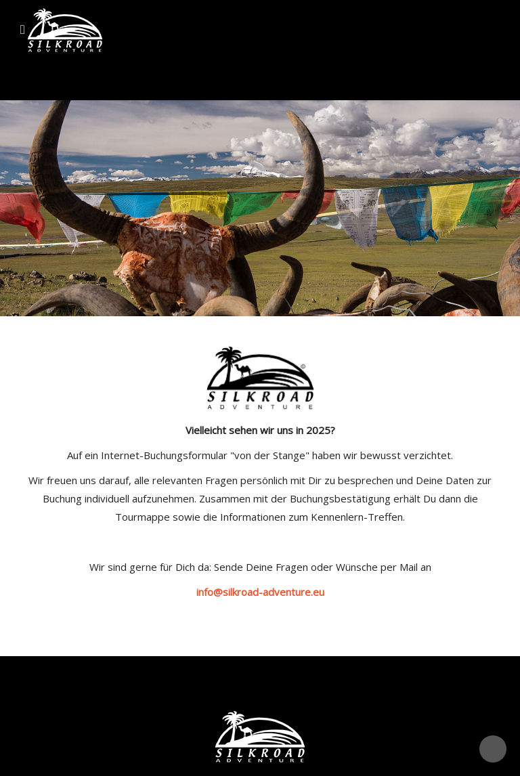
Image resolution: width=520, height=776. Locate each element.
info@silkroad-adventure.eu (260, 592)
